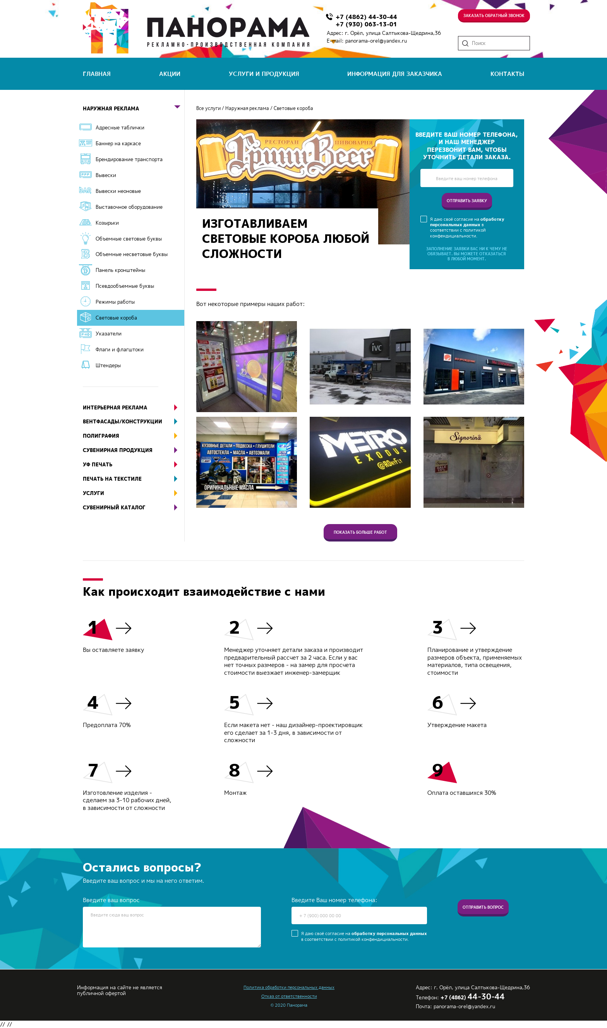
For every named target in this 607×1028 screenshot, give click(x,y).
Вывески (106, 175)
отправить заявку (467, 200)
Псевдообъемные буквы (125, 285)
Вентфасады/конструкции (133, 421)
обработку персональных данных (467, 222)
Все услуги (208, 108)
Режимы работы (115, 301)
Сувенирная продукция (133, 450)
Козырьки (107, 222)
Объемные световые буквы (129, 238)
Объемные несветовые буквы (132, 254)
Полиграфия (133, 436)
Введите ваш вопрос (111, 900)
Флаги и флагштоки (120, 349)
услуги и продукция (264, 74)
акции (169, 74)
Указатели (109, 333)
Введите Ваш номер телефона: (334, 900)
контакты (507, 74)
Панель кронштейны (120, 269)
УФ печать (133, 464)
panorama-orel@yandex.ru (376, 40)
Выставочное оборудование (129, 206)
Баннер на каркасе (118, 143)
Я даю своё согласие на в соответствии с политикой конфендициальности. (467, 227)
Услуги (133, 493)
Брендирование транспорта (129, 159)
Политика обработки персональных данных (288, 987)
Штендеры (108, 365)
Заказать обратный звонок (494, 14)
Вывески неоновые (118, 190)
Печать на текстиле (133, 479)
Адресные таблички (120, 127)
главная (97, 74)
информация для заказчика (394, 74)
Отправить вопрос (483, 913)
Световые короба (116, 317)
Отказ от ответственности (289, 996)
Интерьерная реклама (133, 407)
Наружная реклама (133, 108)
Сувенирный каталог (133, 507)
